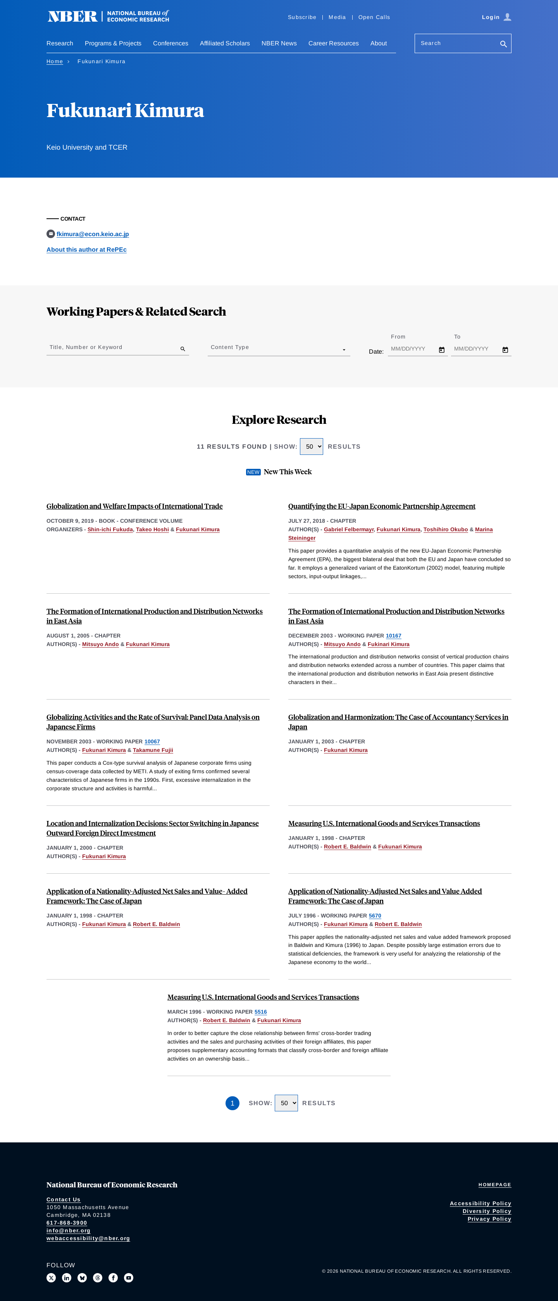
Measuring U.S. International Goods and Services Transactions (384, 823)
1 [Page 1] (232, 1103)
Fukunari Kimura (198, 529)
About (378, 43)
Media (337, 17)
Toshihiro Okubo (446, 529)
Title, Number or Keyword (86, 347)
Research (59, 43)
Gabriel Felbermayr (349, 529)
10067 (152, 741)
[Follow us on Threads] (97, 1277)
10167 (393, 635)
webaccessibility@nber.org (88, 1238)
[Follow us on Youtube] (128, 1277)
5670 (375, 915)
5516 (261, 1012)
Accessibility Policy (481, 1203)
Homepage (495, 1184)
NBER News (279, 43)
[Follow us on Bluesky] (82, 1277)
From (405, 336)
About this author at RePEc (86, 249)
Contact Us (63, 1199)
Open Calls (374, 17)
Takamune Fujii (153, 750)
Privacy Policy (490, 1219)
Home (54, 61)
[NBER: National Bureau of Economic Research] (114, 20)
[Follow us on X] (51, 1277)
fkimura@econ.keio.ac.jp (93, 234)
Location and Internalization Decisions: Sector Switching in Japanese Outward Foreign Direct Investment (152, 828)
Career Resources (333, 43)
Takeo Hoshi (152, 529)
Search (431, 43)
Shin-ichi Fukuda (110, 529)
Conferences (170, 43)
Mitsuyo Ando (100, 644)
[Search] (503, 45)
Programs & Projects (113, 43)
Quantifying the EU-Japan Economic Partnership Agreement (381, 506)
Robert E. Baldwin (347, 846)
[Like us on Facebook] (113, 1277)
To (464, 336)
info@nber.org (68, 1230)
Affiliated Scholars (225, 43)
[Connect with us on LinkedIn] (66, 1277)
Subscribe (302, 17)
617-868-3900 (66, 1223)
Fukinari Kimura (389, 644)
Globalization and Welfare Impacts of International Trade (134, 506)
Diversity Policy (487, 1211)
